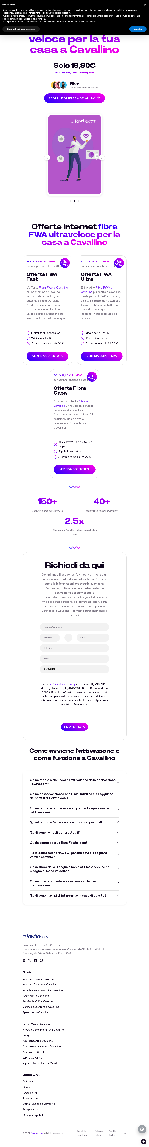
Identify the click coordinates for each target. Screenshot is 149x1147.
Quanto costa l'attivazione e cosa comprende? (66, 827)
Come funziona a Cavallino (39, 1109)
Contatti (28, 1092)
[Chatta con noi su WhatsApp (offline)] (142, 1129)
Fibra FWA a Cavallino (36, 1029)
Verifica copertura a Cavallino (41, 1012)
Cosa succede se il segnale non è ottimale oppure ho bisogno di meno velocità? (69, 874)
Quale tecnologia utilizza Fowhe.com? (59, 848)
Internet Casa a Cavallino (38, 984)
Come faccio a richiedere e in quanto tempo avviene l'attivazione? (69, 815)
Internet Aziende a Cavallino (40, 989)
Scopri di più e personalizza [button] (21, 29)
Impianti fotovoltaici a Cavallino (42, 1068)
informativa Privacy (62, 689)
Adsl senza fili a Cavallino (38, 1046)
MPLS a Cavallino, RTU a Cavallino (44, 1034)
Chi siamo (28, 1086)
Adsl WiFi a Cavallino (35, 1057)
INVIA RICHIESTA (74, 732)
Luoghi (27, 1040)
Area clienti (30, 1097)
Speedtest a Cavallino (36, 1017)
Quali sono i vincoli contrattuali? (55, 837)
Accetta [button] (138, 29)
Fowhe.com (37, 1138)
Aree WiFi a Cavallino (36, 1000)
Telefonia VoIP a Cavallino (38, 1006)
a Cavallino (74, 674)
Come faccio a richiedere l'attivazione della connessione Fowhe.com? (73, 787)
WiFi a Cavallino (32, 1062)
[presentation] (63, 720)
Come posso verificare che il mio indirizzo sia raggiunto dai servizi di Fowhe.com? (71, 801)
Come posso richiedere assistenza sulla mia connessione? (63, 888)
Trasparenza (30, 1114)
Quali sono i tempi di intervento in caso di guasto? (68, 900)
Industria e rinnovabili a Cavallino (43, 995)
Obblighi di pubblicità (35, 1120)
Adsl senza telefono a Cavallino (42, 1051)
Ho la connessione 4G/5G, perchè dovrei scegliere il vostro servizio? (69, 860)
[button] (70, 201)
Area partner (31, 1103)
